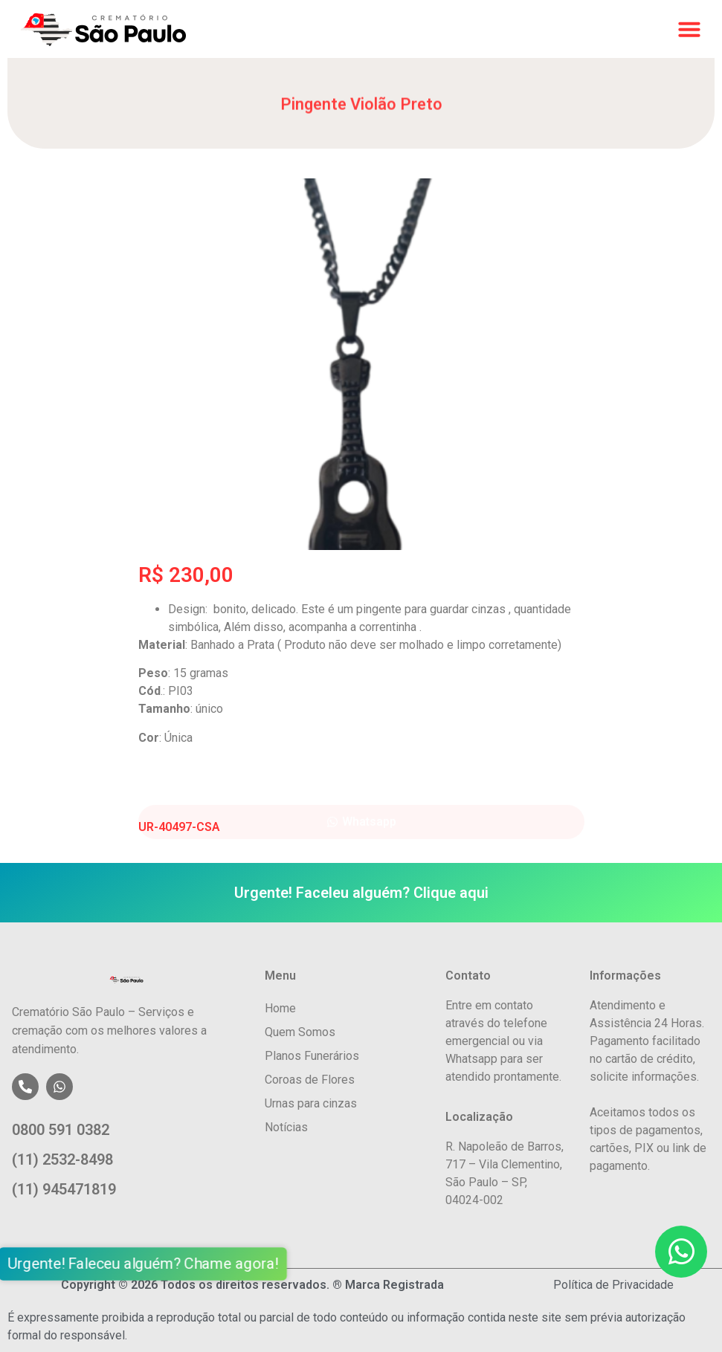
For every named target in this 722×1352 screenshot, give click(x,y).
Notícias (286, 1127)
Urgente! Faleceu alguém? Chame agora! (154, 1264)
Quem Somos (300, 1032)
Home (280, 1008)
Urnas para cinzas (311, 1103)
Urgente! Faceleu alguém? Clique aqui (361, 893)
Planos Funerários (312, 1056)
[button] (689, 29)
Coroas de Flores (310, 1080)
